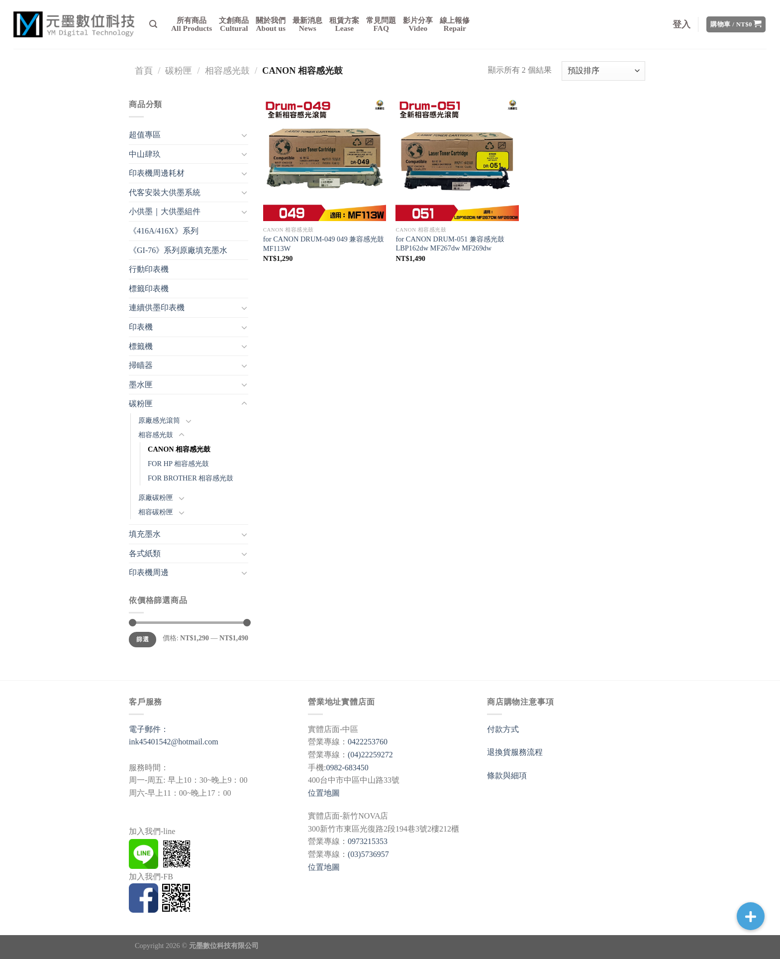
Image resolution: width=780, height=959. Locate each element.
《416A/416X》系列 (163, 231)
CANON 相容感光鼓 (179, 449)
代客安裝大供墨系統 (164, 192)
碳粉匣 (178, 71)
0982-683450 (347, 767)
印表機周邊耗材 (157, 173)
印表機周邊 (149, 572)
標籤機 (141, 346)
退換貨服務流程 (515, 752)
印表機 (141, 327)
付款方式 (503, 729)
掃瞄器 (141, 365)
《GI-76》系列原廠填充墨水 (178, 250)
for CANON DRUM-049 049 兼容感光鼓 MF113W (323, 243)
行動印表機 (149, 269)
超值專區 (145, 134)
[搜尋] (153, 24)
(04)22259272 (370, 754)
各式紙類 (145, 553)
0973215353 (368, 841)
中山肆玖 (145, 154)
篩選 (142, 639)
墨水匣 (141, 384)
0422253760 (368, 741)
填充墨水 (145, 534)
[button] (751, 916)
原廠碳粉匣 (155, 497)
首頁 (144, 71)
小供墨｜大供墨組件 (164, 211)
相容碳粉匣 (155, 512)
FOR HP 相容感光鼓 (178, 464)
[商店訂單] (603, 71)
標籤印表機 (149, 288)
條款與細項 (507, 775)
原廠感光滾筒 (159, 420)
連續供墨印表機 (157, 307)
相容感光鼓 (227, 71)
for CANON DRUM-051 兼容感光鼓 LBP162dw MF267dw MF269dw (449, 243)
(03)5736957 (368, 854)
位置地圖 (324, 793)
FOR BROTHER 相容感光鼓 (190, 478)
